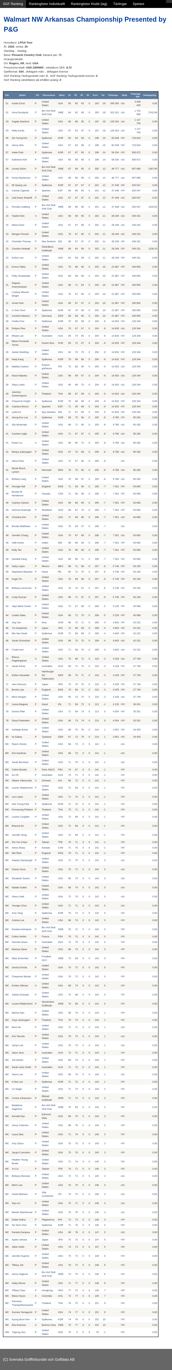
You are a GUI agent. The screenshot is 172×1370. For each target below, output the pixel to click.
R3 (82, 95)
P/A (37, 95)
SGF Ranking (13, 4)
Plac (7, 95)
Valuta (124, 95)
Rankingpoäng (149, 95)
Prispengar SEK (135, 95)
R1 (69, 95)
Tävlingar (120, 4)
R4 (88, 95)
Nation (62, 95)
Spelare (138, 4)
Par (103, 95)
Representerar (49, 95)
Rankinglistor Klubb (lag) (89, 4)
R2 (76, 95)
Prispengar (113, 95)
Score (95, 95)
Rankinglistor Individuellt (47, 4)
